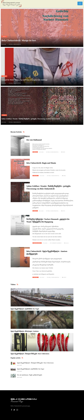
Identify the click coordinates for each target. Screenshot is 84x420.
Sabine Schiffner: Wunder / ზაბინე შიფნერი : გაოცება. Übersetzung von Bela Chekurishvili (30, 119)
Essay (4, 115)
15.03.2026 (41, 152)
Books (4, 36)
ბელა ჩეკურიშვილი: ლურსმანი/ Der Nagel (25, 309)
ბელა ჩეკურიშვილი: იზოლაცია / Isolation (25, 331)
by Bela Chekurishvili (15, 44)
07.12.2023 (45, 243)
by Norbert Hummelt (55, 243)
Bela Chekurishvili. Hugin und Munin (41, 163)
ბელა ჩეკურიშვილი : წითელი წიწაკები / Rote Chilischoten (30, 353)
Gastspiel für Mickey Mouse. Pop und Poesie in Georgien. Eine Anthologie (24, 80)
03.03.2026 (3, 83)
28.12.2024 (3, 122)
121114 (66, 243)
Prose (35, 152)
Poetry (35, 175)
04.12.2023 (42, 277)
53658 (63, 152)
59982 (64, 175)
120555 (64, 277)
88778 (63, 210)
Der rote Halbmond (34, 140)
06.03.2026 (3, 44)
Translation (37, 243)
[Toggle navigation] (80, 3)
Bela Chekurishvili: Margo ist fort (18, 40)
